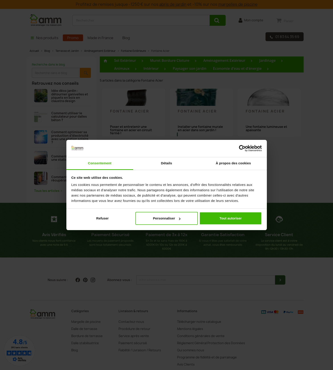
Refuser (102, 218)
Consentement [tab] (99, 163)
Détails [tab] (166, 163)
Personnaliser (166, 218)
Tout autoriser (230, 218)
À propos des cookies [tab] (233, 163)
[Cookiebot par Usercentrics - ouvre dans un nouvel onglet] (242, 148)
